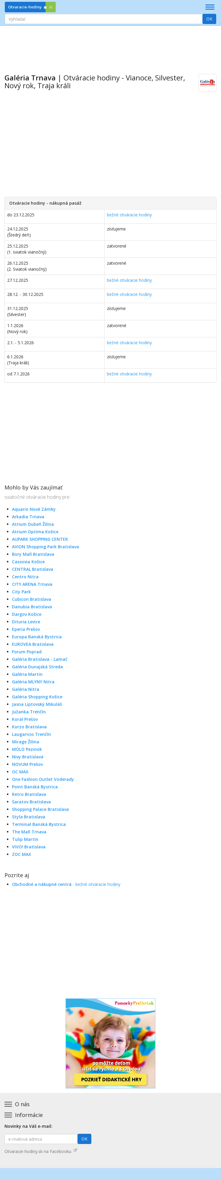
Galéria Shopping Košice (37, 697)
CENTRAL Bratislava (32, 569)
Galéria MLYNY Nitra (33, 682)
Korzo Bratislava (29, 727)
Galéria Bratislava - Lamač (39, 659)
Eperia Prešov (26, 629)
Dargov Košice (26, 614)
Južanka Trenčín (29, 712)
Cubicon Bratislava (31, 599)
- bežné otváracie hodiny (66, 884)
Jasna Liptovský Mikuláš (37, 704)
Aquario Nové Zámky (34, 509)
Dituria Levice (26, 622)
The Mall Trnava (29, 832)
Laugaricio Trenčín (31, 734)
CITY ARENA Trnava (32, 584)
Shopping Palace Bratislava (40, 809)
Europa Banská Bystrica (37, 637)
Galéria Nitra (25, 689)
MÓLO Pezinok (27, 749)
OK (209, 19)
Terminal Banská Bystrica (39, 824)
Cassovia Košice (28, 561)
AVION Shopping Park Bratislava (45, 546)
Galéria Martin (27, 674)
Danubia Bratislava (32, 607)
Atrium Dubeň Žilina (33, 524)
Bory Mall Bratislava (33, 554)
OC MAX (20, 772)
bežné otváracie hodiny (129, 215)
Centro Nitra (25, 576)
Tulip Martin (25, 839)
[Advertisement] (110, 45)
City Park (21, 592)
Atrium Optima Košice (35, 531)
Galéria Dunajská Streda (37, 667)
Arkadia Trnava (28, 516)
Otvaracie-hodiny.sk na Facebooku (40, 1151)
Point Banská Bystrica (35, 787)
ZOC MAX (21, 854)
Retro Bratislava (29, 794)
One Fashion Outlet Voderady (43, 779)
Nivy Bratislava (27, 757)
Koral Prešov (25, 719)
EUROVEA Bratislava (33, 644)
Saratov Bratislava (31, 802)
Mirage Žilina (25, 742)
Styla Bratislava (28, 817)
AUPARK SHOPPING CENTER (40, 539)
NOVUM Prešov (27, 764)
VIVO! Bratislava (29, 847)
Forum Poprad (27, 652)
